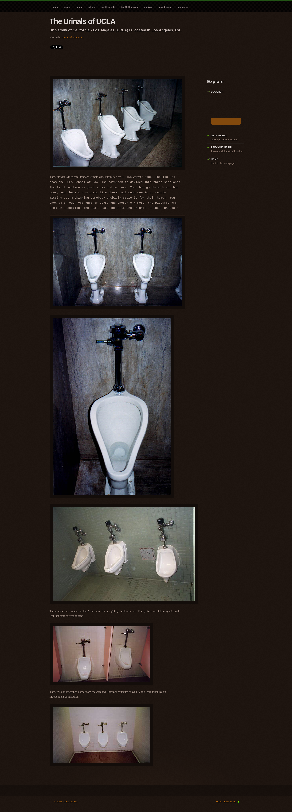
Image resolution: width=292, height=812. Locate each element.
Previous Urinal (222, 147)
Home (55, 7)
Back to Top (230, 801)
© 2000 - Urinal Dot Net (66, 801)
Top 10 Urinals (108, 7)
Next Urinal (219, 135)
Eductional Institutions (72, 37)
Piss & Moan (164, 7)
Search (67, 7)
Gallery (91, 7)
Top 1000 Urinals (129, 7)
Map (79, 7)
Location (217, 92)
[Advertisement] (122, 61)
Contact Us (183, 7)
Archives (148, 7)
